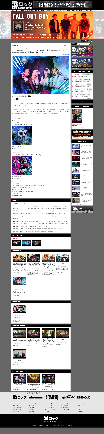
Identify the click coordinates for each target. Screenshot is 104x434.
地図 (66, 411)
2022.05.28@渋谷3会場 (18, 389)
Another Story (16, 96)
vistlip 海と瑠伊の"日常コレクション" (86, 187)
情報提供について (17, 413)
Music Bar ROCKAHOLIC (68, 403)
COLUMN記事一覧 (76, 204)
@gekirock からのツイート (78, 103)
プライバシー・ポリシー (59, 431)
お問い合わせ (49, 431)
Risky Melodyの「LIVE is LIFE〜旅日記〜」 (86, 169)
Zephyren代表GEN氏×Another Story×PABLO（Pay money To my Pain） (48, 265)
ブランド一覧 (48, 411)
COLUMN (86, 11)
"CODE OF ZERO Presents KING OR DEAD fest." (19, 385)
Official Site (23, 96)
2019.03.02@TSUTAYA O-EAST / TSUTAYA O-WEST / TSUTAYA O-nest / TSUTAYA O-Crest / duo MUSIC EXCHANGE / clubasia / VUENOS (33, 392)
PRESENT (81, 11)
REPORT (43, 11)
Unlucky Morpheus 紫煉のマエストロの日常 (86, 181)
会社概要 (34, 431)
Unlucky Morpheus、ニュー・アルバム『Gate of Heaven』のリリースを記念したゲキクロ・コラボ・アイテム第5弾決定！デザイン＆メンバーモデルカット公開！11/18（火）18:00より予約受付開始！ (83, 83)
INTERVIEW (31, 11)
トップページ (16, 409)
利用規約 (70, 431)
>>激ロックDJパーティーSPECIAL (80, 68)
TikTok (59, 11)
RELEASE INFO (24, 11)
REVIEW (63, 11)
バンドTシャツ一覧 (50, 415)
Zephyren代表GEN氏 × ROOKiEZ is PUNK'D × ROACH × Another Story (34, 265)
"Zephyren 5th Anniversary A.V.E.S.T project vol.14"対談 (19, 264)
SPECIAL (18, 11)
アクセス (80, 413)
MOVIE (54, 11)
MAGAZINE (75, 11)
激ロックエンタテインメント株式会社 (51, 425)
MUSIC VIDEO (49, 11)
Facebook (31, 417)
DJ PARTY (68, 11)
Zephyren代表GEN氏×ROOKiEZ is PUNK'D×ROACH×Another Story (33, 340)
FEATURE (37, 11)
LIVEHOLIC (84, 403)
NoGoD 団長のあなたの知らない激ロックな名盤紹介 (86, 194)
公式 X (31, 415)
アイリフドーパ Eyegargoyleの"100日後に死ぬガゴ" (86, 152)
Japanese (66, 45)
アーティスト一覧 (49, 413)
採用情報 (41, 431)
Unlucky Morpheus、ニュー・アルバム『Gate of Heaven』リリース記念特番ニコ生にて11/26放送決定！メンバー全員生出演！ (83, 88)
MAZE (14, 99)
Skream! (36, 403)
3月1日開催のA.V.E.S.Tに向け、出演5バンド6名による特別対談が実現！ (19, 271)
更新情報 (31, 413)
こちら (17, 148)
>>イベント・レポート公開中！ (79, 56)
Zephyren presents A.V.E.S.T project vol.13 (34, 384)
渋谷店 (63, 411)
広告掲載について (17, 415)
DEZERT (74, 126)
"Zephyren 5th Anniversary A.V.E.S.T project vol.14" (19, 340)
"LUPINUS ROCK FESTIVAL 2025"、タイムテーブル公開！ (34, 226)
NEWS (13, 11)
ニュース (15, 411)
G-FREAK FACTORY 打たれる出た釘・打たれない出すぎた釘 (86, 200)
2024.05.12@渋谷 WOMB (47, 389)
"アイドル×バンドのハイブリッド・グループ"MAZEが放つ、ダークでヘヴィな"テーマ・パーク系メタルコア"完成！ (19, 320)
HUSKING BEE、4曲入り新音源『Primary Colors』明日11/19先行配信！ (83, 97)
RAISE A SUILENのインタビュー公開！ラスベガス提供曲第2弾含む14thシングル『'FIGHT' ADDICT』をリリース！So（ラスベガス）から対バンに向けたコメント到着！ (83, 93)
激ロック (20, 403)
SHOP (90, 11)
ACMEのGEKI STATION (86, 175)
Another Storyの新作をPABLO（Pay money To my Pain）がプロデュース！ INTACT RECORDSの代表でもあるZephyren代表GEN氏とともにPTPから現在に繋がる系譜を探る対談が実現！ (48, 274)
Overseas (87, 74)
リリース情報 (24, 48)
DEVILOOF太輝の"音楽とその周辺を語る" (86, 157)
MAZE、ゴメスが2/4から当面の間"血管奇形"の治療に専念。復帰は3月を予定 (38, 231)
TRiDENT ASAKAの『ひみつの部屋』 (86, 163)
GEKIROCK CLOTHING (52, 403)
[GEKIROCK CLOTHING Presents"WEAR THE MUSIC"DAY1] (48, 385)
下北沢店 (63, 415)
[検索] (83, 44)
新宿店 (63, 413)
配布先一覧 (16, 417)
